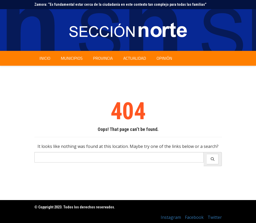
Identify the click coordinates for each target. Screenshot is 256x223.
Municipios (72, 58)
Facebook (194, 217)
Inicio (45, 58)
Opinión (164, 58)
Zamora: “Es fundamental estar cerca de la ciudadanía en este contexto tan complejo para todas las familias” (120, 4)
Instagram (171, 217)
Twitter (215, 217)
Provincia (103, 58)
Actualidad (134, 58)
